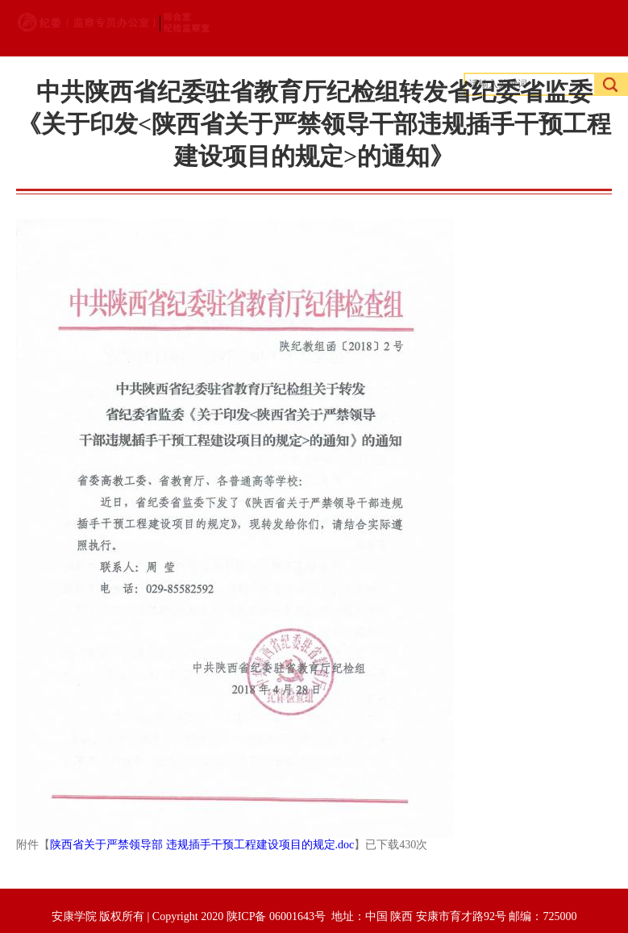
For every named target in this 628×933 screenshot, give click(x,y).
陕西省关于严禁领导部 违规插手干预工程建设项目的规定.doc (202, 845)
